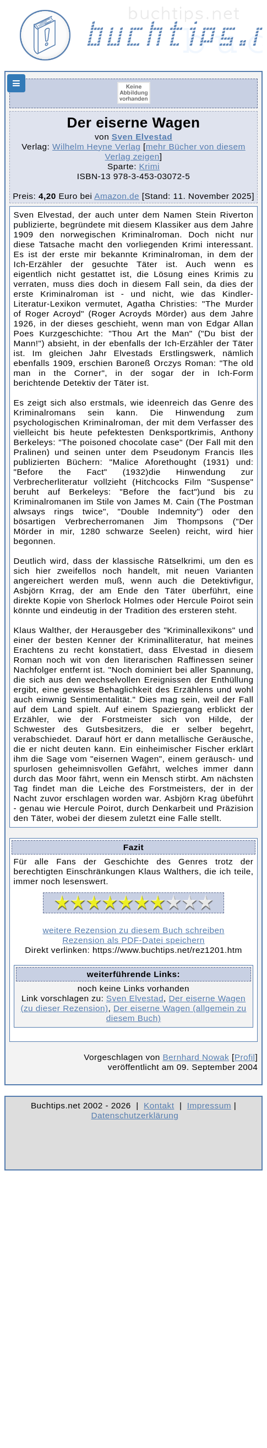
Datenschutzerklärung (135, 1115)
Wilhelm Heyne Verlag (96, 146)
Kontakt (159, 1105)
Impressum (209, 1105)
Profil (245, 1057)
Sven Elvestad (142, 136)
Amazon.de (116, 196)
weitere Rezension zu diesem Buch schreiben (133, 930)
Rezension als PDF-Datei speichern (133, 940)
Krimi (149, 166)
